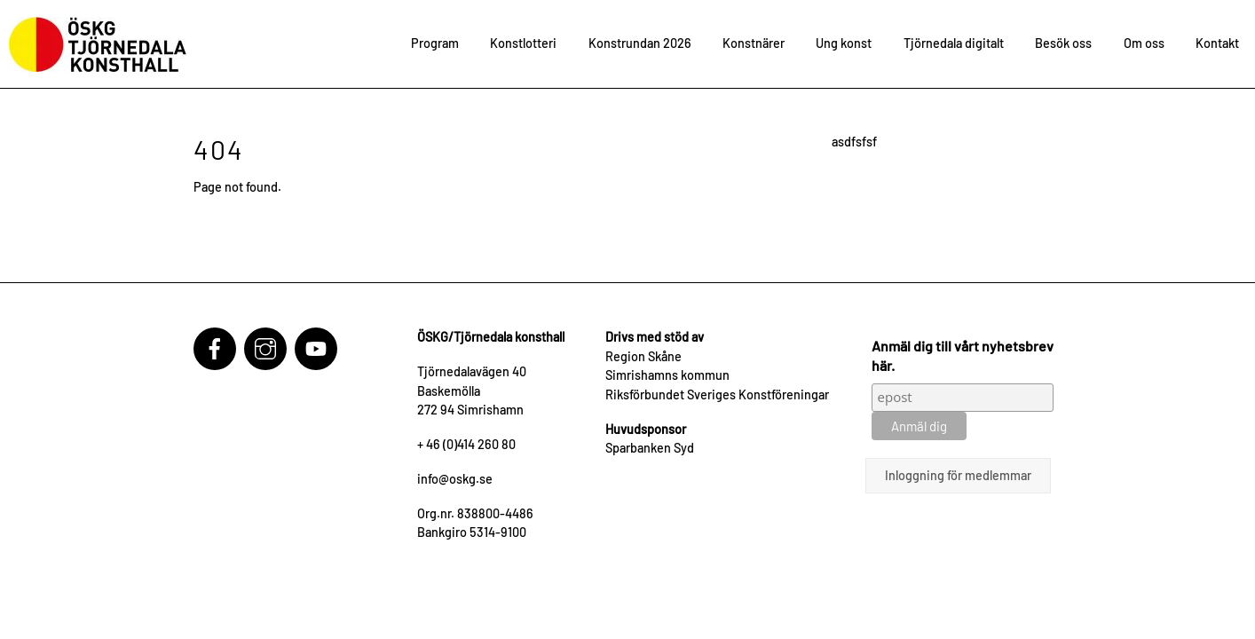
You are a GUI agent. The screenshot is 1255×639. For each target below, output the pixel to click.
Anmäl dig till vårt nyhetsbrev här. (963, 355)
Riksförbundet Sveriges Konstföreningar (717, 394)
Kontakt (1217, 43)
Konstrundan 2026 (639, 43)
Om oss (1144, 43)
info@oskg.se (455, 478)
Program (435, 43)
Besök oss (1063, 43)
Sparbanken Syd (649, 447)
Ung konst (844, 43)
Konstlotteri (523, 43)
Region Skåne (643, 356)
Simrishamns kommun (667, 375)
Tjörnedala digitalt (954, 43)
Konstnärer (753, 43)
